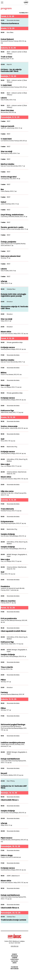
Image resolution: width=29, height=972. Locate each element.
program (14, 956)
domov (14, 954)
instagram (14, 969)
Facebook (14, 967)
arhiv (15, 963)
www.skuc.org (14, 946)
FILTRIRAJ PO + (23, 13)
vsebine (14, 958)
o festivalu (15, 959)
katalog (14, 961)
